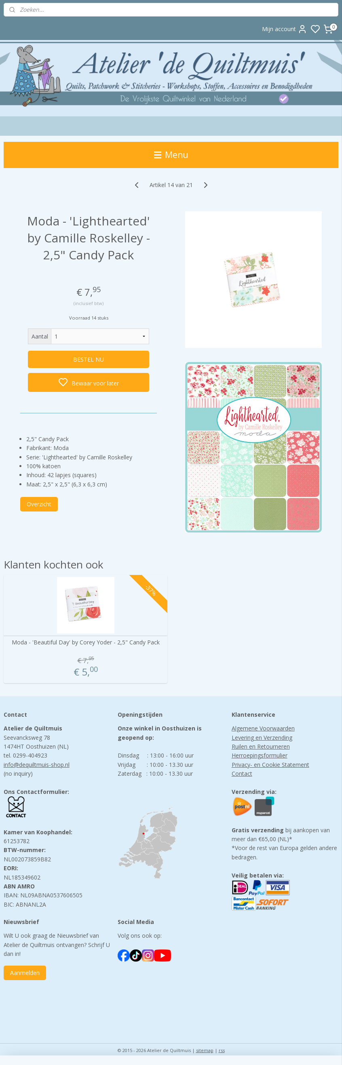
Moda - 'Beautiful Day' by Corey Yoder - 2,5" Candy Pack (86, 642)
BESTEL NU (88, 359)
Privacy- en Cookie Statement (270, 764)
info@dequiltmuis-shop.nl (37, 764)
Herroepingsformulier (259, 755)
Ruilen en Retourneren (261, 746)
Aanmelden (25, 973)
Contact (242, 773)
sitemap (204, 1050)
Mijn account (284, 29)
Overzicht (39, 504)
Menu (171, 154)
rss (222, 1050)
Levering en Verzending (262, 737)
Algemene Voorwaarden (263, 728)
